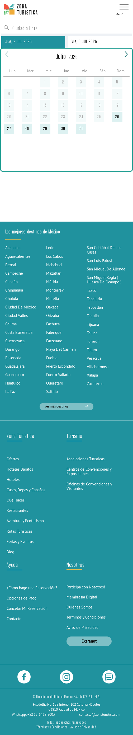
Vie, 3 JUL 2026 (84, 41)
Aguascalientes (17, 256)
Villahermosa (97, 366)
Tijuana (93, 324)
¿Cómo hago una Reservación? (32, 587)
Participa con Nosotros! (85, 586)
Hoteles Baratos (20, 469)
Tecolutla (94, 298)
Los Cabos (54, 256)
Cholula (11, 298)
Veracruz (94, 358)
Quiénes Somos (79, 607)
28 (27, 128)
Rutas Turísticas (19, 531)
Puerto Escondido (60, 366)
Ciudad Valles (16, 315)
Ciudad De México (20, 307)
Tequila (93, 315)
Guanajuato (14, 374)
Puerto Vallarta (58, 374)
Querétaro (54, 383)
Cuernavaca (15, 340)
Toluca (92, 332)
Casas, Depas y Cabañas (26, 489)
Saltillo (52, 391)
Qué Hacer (15, 500)
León (50, 247)
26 (117, 117)
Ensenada (13, 357)
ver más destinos (67, 406)
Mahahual (54, 264)
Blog (10, 551)
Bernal (10, 264)
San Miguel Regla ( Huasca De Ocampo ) (104, 279)
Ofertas (13, 458)
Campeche (14, 273)
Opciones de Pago (21, 598)
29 (45, 128)
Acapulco (13, 247)
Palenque (53, 332)
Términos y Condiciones (86, 617)
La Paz (10, 391)
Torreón (93, 341)
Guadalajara (15, 366)
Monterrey (55, 290)
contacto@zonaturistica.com (99, 714)
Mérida (52, 281)
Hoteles (13, 479)
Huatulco (12, 383)
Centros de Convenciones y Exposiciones (88, 471)
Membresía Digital (81, 597)
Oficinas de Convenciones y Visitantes (89, 486)
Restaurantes (17, 510)
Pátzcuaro (54, 340)
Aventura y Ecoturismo (25, 520)
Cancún (11, 281)
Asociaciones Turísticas (85, 458)
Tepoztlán (95, 307)
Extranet (89, 641)
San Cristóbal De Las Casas (104, 250)
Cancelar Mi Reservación (27, 608)
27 (9, 128)
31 (81, 128)
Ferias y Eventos (20, 541)
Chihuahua (14, 290)
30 (63, 128)
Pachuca (53, 323)
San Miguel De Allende (106, 268)
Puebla (51, 357)
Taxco (91, 290)
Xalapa (92, 375)
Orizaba (52, 315)
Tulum (92, 349)
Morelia (52, 298)
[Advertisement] (66, 182)
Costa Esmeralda (18, 332)
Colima (11, 323)
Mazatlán (53, 273)
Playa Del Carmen (61, 349)
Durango (12, 349)
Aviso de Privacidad (82, 627)
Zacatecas (95, 383)
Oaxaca (52, 307)
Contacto (14, 618)
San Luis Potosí (99, 260)
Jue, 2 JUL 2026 (18, 41)
